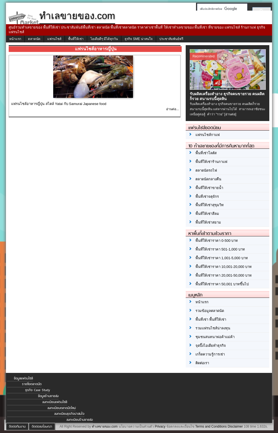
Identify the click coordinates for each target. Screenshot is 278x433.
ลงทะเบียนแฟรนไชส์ (54, 402)
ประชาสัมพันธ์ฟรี (171, 39)
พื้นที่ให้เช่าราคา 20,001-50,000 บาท (223, 275)
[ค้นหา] (220, 8)
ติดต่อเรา (202, 363)
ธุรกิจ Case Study (37, 390)
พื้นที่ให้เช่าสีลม (207, 214)
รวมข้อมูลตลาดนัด (209, 311)
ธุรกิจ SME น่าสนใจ (139, 39)
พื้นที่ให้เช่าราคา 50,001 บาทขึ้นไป (222, 284)
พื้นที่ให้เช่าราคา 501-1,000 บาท (220, 249)
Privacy (160, 426)
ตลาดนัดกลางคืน (208, 179)
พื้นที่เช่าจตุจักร (207, 196)
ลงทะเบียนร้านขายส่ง (80, 419)
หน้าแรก (15, 39)
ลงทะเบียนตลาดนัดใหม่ (62, 408)
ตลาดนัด (34, 39)
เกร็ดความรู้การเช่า (210, 354)
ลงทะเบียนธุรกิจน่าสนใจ (69, 413)
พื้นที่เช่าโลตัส (206, 153)
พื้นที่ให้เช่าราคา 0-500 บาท (216, 241)
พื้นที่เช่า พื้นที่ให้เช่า (210, 319)
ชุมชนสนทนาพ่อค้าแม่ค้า (215, 337)
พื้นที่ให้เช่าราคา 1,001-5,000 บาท (221, 258)
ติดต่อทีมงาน (17, 426)
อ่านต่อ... (172, 109)
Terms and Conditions (211, 426)
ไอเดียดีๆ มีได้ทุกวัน (104, 39)
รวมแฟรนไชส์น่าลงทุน (212, 328)
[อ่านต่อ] (230, 114)
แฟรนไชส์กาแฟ (207, 135)
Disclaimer (235, 426)
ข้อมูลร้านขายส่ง (48, 396)
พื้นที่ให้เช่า (76, 39)
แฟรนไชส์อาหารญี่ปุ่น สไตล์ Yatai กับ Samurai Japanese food (58, 104)
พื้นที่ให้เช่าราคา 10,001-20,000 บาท (223, 267)
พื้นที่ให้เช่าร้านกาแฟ (211, 162)
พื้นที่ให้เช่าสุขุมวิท (209, 205)
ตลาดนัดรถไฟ (206, 170)
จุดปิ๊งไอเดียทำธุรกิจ (210, 346)
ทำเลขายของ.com (105, 426)
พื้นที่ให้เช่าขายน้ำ (209, 188)
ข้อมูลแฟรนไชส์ (23, 378)
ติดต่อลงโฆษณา (42, 426)
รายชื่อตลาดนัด (32, 384)
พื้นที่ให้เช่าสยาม (208, 222)
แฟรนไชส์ (54, 39)
